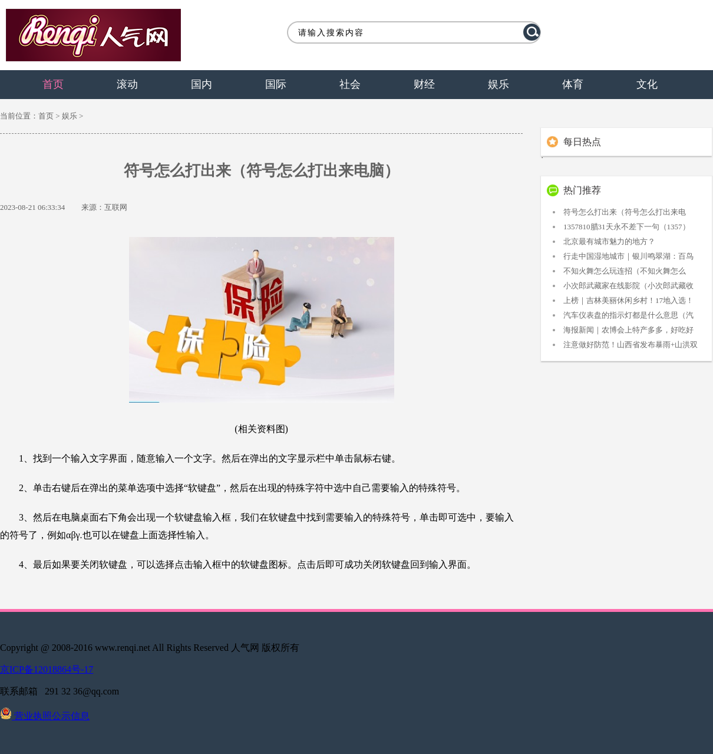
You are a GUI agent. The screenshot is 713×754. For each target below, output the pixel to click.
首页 (53, 84)
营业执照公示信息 (45, 716)
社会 (350, 84)
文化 (647, 84)
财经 (424, 84)
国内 (201, 84)
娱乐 (498, 84)
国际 (275, 84)
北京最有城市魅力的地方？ (609, 241)
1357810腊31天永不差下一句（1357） (626, 226)
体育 (572, 84)
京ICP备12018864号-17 (46, 669)
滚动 (127, 84)
